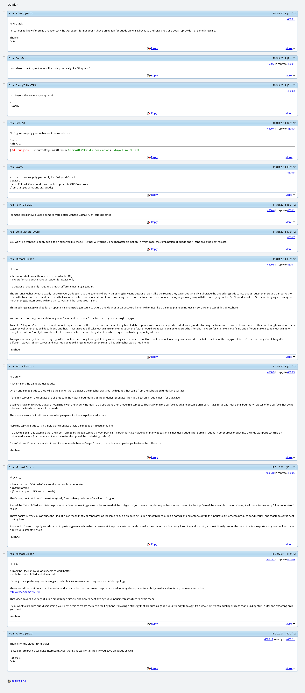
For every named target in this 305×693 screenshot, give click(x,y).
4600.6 (270, 210)
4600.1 (291, 19)
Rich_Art (20, 123)
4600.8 (270, 264)
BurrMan (21, 58)
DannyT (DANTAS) (26, 85)
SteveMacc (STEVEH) (27, 231)
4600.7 (291, 237)
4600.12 (268, 639)
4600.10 (270, 473)
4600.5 (291, 172)
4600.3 (291, 91)
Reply (154, 48)
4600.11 (270, 559)
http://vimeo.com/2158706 (25, 592)
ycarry (19, 167)
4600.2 (270, 64)
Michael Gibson (25, 259)
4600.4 (270, 128)
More (291, 48)
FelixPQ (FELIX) (24, 13)
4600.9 (270, 372)
